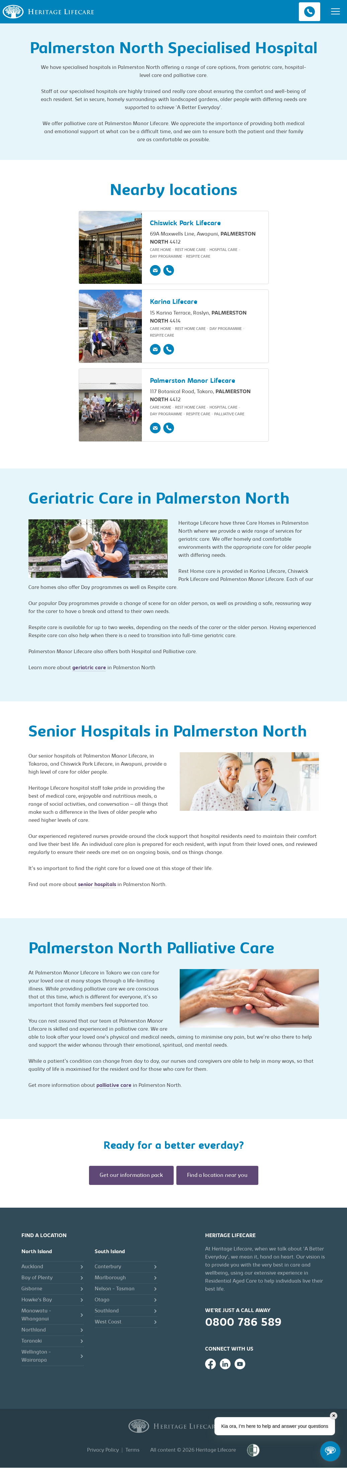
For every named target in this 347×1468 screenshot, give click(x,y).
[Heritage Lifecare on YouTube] (240, 1364)
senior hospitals (97, 885)
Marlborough (110, 1278)
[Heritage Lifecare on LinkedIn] (225, 1364)
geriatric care (89, 668)
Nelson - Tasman (115, 1289)
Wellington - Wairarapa (36, 1356)
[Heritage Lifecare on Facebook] (210, 1364)
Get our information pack (131, 1176)
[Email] (155, 270)
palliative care (114, 1086)
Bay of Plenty (37, 1278)
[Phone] (168, 270)
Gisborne (31, 1289)
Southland (107, 1311)
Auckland (32, 1267)
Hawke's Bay (36, 1300)
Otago (102, 1300)
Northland (33, 1330)
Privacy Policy (103, 1450)
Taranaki (31, 1341)
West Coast (108, 1322)
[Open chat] (330, 1451)
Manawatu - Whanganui (36, 1315)
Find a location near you (217, 1176)
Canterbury (108, 1267)
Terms (132, 1450)
